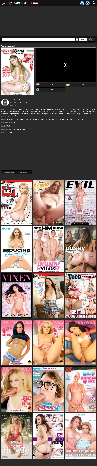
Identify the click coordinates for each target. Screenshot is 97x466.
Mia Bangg (41, 119)
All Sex (12, 133)
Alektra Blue (11, 119)
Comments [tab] (30, 172)
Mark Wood (33, 119)
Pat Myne (62, 119)
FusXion (9, 126)
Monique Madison (52, 119)
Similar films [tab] (10, 172)
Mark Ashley (23, 119)
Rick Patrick (70, 119)
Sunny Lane (79, 119)
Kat (17, 119)
